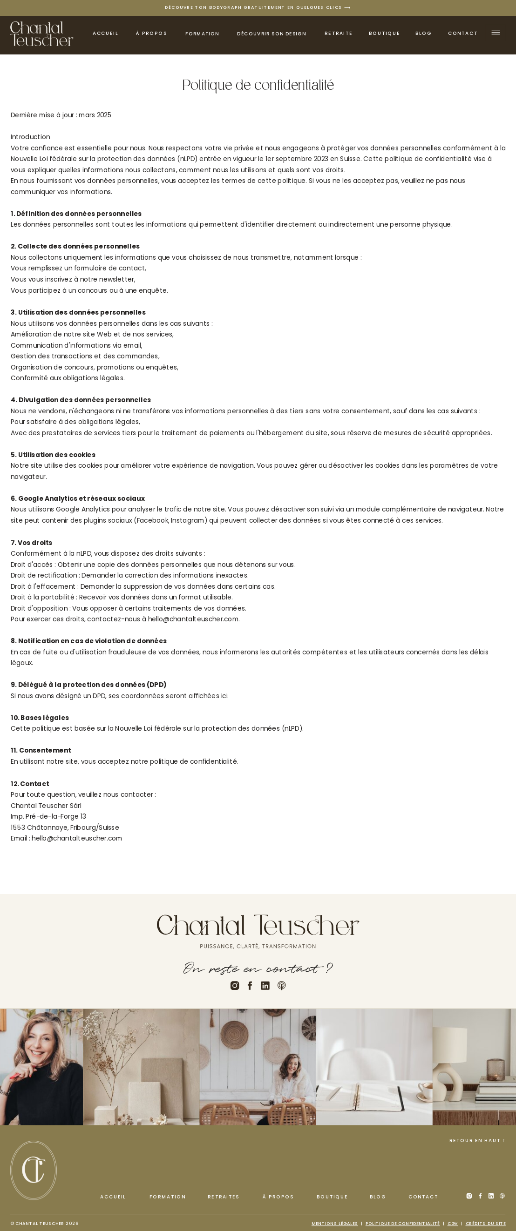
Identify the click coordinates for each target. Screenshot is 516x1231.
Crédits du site (486, 1223)
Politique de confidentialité (403, 1223)
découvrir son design (271, 33)
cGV (453, 1223)
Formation (202, 33)
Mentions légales (335, 1223)
